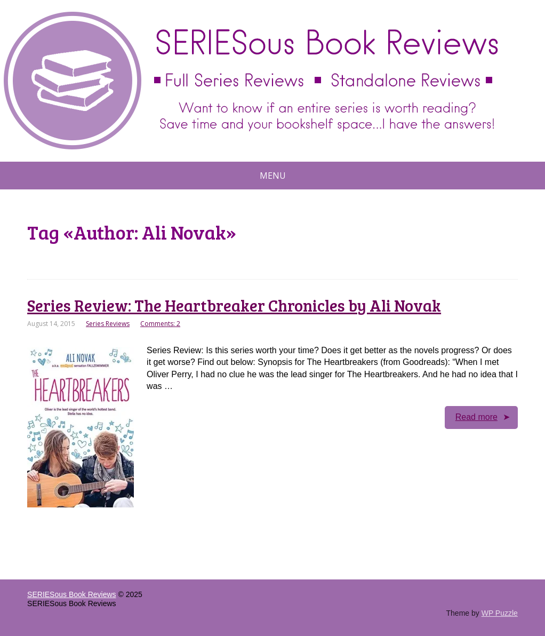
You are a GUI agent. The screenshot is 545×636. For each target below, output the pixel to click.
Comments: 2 (160, 323)
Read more (476, 417)
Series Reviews (108, 323)
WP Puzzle (500, 613)
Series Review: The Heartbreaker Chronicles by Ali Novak (234, 305)
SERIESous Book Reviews (71, 594)
